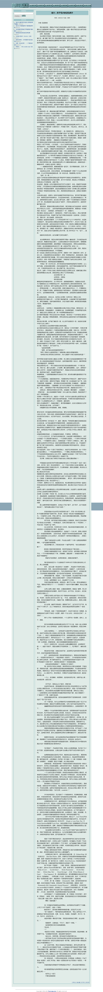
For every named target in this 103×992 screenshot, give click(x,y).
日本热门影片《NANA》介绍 (23, 36)
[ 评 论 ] (74, 982)
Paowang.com (52, 991)
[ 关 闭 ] (87, 982)
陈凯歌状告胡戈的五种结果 (23, 32)
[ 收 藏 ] (78, 982)
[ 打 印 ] (83, 982)
